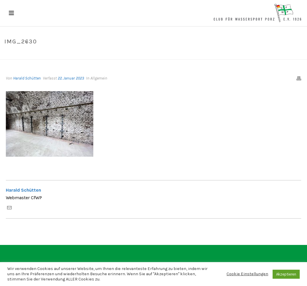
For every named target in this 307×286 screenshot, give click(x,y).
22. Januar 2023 (71, 78)
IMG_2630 (266, 54)
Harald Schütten (27, 78)
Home (248, 54)
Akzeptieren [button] (286, 274)
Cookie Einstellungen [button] (247, 273)
